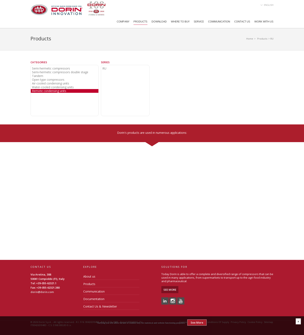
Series (105, 62)
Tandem (37, 76)
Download (159, 21)
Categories (39, 62)
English (268, 4)
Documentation (93, 299)
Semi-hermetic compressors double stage (60, 72)
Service (199, 21)
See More (169, 290)
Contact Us (242, 21)
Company (123, 21)
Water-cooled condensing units (53, 87)
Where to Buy (180, 21)
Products (140, 21)
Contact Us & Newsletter (100, 306)
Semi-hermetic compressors (51, 68)
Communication (219, 21)
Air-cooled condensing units (50, 83)
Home (249, 38)
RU (104, 68)
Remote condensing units (49, 91)
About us (89, 276)
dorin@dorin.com (42, 292)
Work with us (263, 21)
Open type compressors (48, 80)
